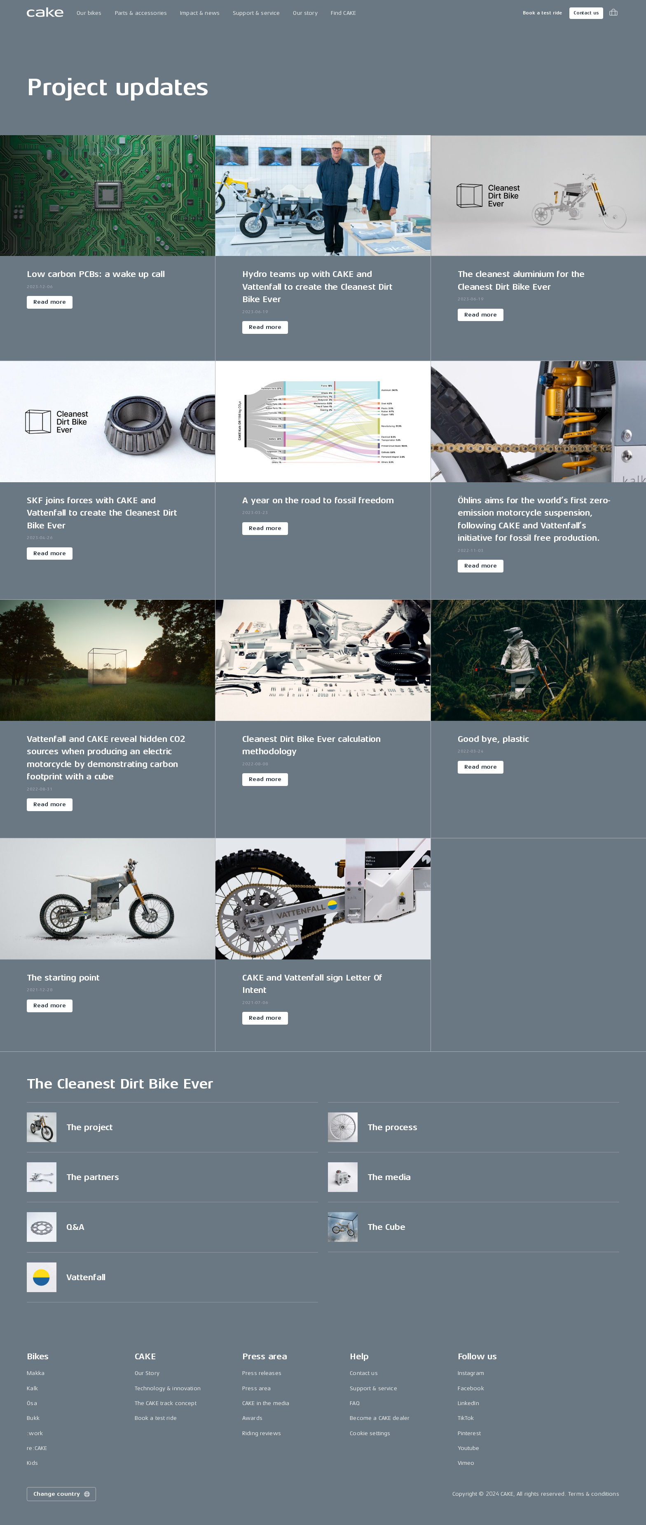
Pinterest (469, 1433)
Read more (49, 302)
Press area (256, 1388)
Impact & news (200, 13)
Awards (252, 1418)
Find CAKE (343, 13)
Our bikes (89, 13)
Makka (35, 1373)
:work (35, 1433)
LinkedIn (468, 1403)
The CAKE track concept (166, 1403)
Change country (62, 1494)
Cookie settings (370, 1433)
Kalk (32, 1388)
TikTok (466, 1418)
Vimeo (466, 1463)
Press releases (261, 1373)
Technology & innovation (168, 1388)
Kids (32, 1463)
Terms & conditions (593, 1494)
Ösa (32, 1403)
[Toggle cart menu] (613, 13)
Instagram (471, 1373)
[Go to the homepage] (45, 13)
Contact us (586, 13)
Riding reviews (261, 1433)
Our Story (147, 1373)
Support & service (256, 13)
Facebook (471, 1388)
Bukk (33, 1418)
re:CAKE (37, 1448)
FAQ (354, 1403)
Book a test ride (542, 13)
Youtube (469, 1448)
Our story (305, 13)
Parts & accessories (141, 13)
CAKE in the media (265, 1403)
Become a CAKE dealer (380, 1418)
